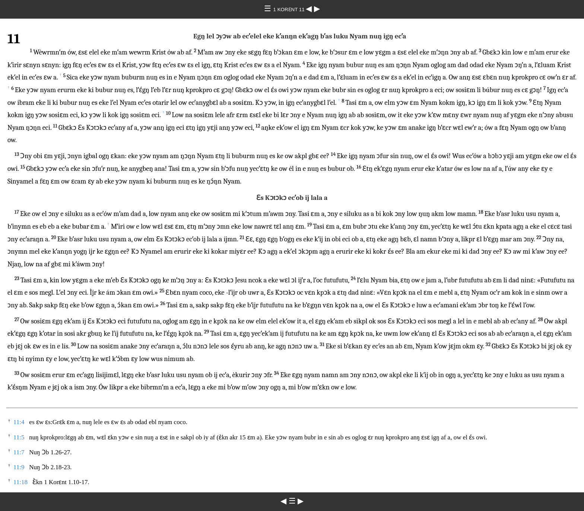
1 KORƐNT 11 (289, 9)
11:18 (20, 482)
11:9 (19, 467)
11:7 (19, 452)
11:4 (19, 422)
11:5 (19, 437)
